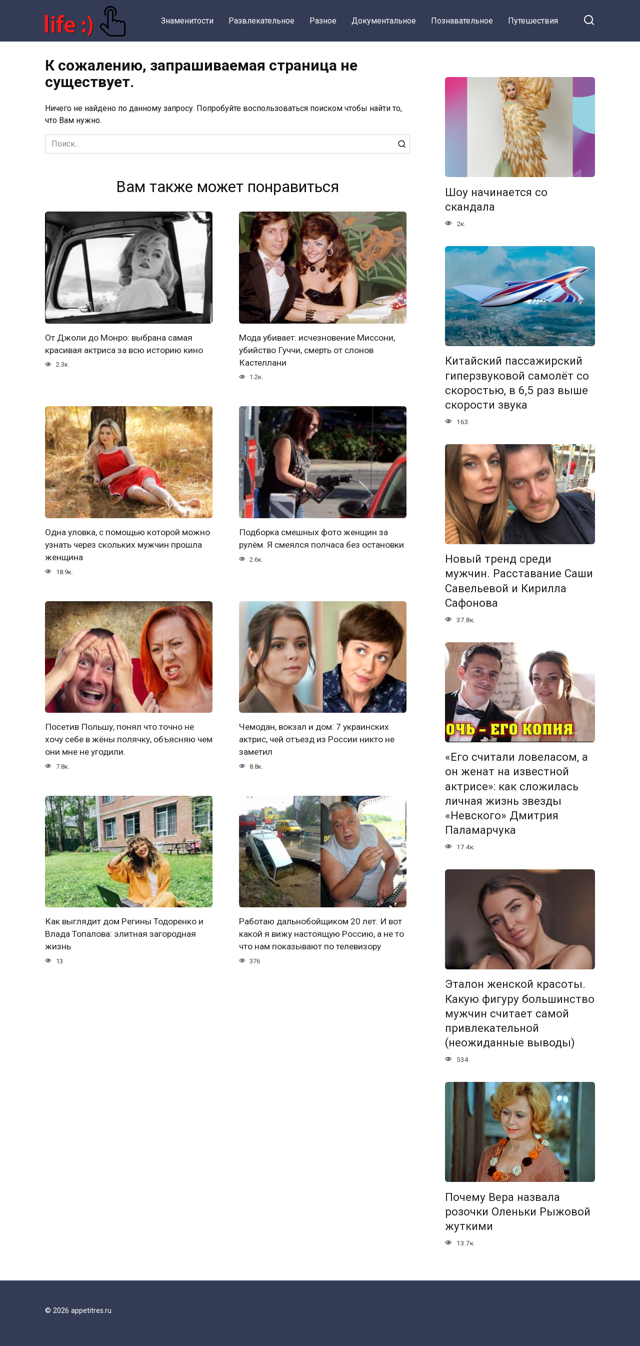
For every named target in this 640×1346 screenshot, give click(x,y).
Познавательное (462, 21)
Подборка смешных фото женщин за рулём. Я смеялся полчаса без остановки (315, 544)
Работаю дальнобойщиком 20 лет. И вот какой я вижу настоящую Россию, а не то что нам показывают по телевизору (321, 932)
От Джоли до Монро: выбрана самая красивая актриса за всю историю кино (126, 344)
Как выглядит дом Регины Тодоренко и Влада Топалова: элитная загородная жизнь (125, 932)
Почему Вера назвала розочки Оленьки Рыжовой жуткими (517, 1211)
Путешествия (533, 21)
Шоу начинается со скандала (496, 199)
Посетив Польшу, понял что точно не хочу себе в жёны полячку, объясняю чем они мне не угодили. (122, 738)
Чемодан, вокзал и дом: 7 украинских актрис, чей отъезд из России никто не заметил (319, 738)
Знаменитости (187, 21)
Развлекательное (261, 21)
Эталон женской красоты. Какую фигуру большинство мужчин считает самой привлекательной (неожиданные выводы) (519, 1013)
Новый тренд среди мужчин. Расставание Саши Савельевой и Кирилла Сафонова (519, 581)
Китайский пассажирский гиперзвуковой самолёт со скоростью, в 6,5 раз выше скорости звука (517, 383)
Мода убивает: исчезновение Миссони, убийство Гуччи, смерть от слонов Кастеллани (319, 350)
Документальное (384, 21)
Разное (323, 21)
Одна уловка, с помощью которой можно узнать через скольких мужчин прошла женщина (124, 544)
